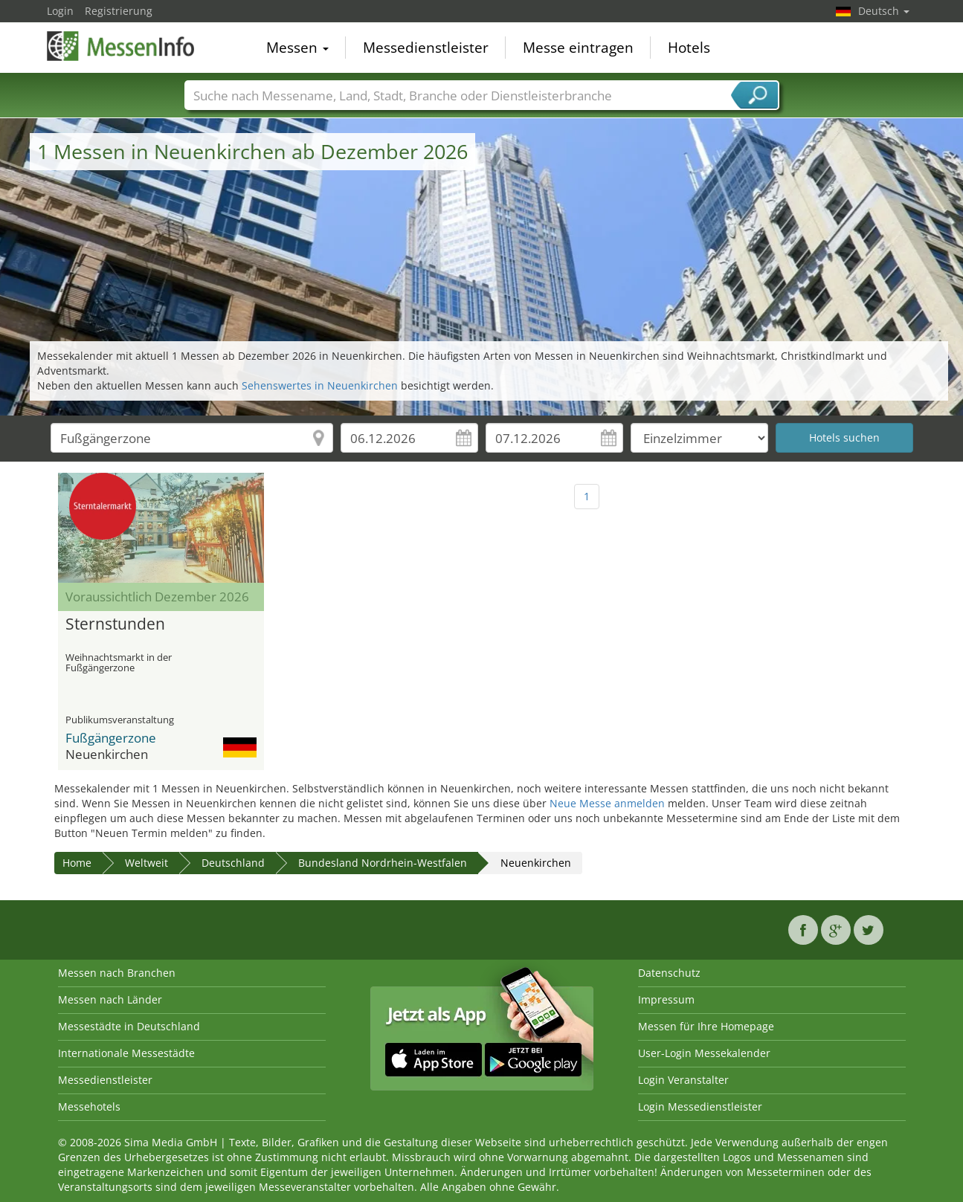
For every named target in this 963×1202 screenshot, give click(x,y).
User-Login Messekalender (704, 1053)
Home (76, 863)
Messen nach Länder (110, 999)
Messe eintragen (578, 47)
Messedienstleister (426, 47)
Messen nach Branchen (116, 973)
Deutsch (883, 11)
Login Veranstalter (683, 1080)
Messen (297, 47)
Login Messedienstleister (700, 1106)
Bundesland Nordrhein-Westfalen (382, 863)
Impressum (666, 999)
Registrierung (118, 11)
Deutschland (233, 863)
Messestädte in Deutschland (129, 1026)
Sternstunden (115, 624)
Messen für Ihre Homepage (706, 1026)
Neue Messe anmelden (607, 803)
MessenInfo (121, 46)
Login (60, 11)
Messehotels (89, 1106)
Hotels (689, 47)
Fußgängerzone (110, 737)
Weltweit (146, 863)
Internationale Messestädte (126, 1053)
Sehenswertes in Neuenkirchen (320, 385)
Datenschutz (669, 973)
